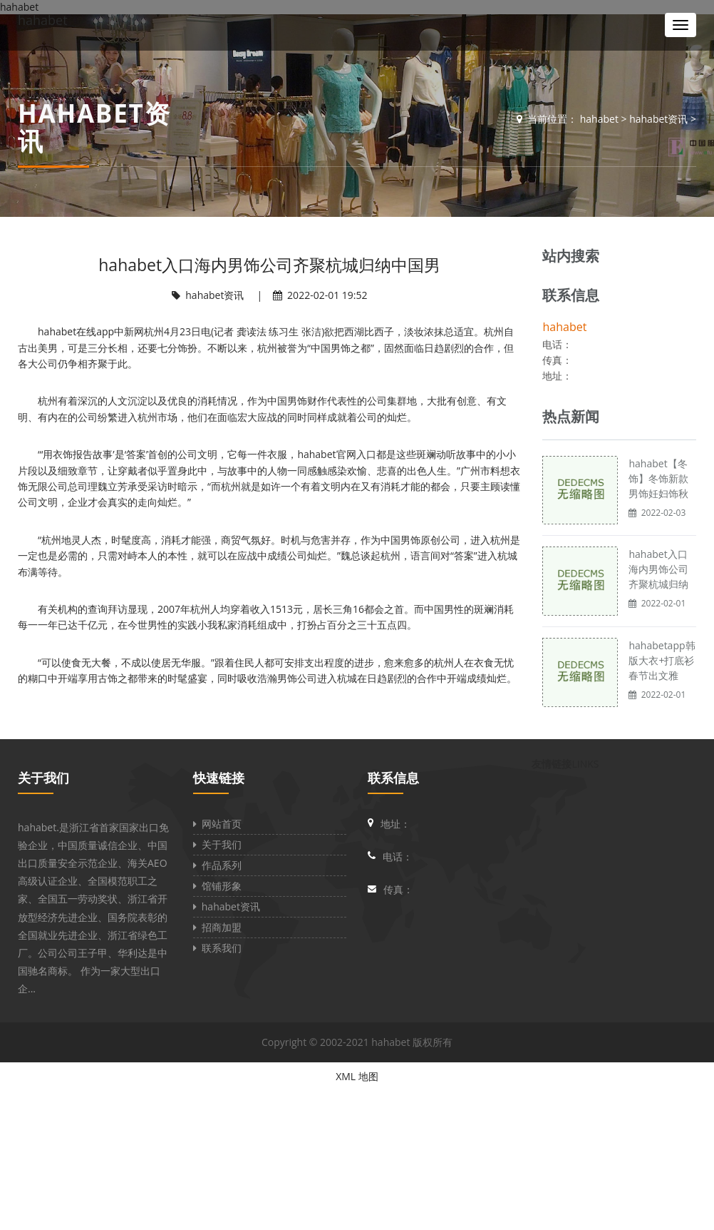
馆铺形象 (217, 886)
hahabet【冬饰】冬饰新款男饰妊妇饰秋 (658, 478)
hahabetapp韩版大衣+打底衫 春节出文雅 (661, 660)
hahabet (43, 20)
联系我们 (217, 948)
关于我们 (43, 777)
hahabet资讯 (658, 119)
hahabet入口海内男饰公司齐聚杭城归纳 (658, 569)
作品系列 (217, 865)
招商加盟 (217, 927)
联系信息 (393, 777)
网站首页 (217, 823)
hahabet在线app (76, 331)
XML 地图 (357, 1076)
